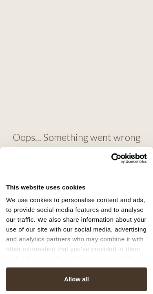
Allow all (76, 279)
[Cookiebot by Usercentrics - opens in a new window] (111, 158)
